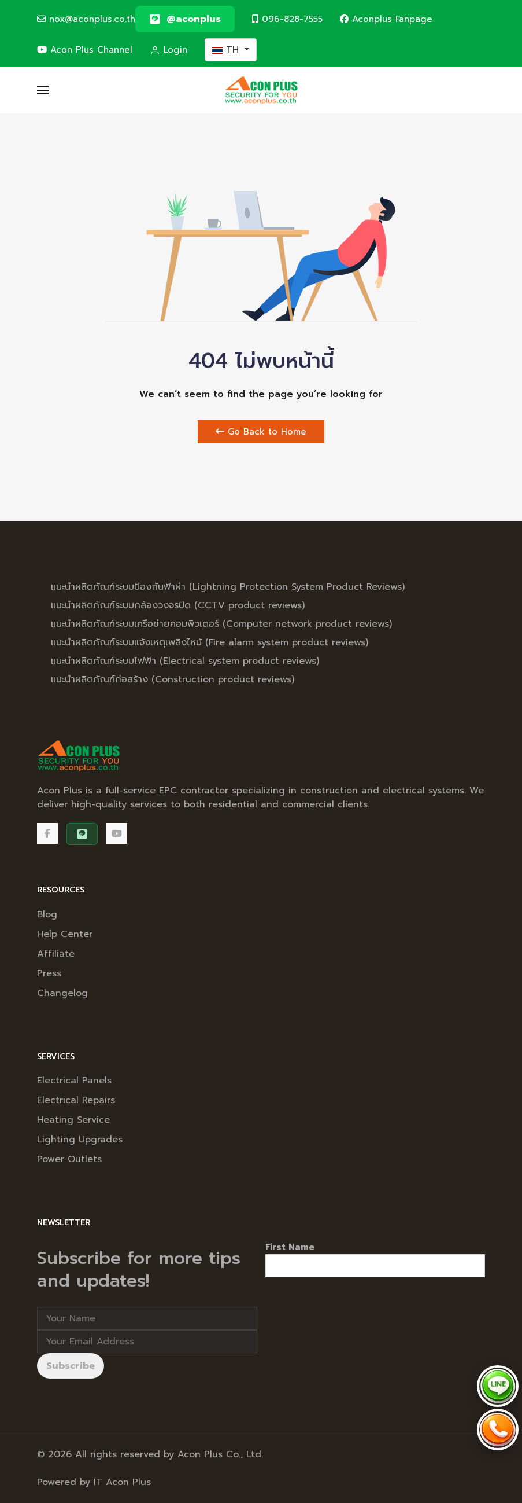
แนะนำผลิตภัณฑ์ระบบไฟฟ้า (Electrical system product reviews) (185, 661)
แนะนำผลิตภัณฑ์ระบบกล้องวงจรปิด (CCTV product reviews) (178, 605)
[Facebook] (47, 833)
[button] (43, 90)
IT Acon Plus (122, 1482)
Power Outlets (69, 1159)
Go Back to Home (261, 431)
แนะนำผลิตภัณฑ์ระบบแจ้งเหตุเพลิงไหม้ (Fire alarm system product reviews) (209, 642)
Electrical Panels (74, 1080)
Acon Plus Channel (84, 49)
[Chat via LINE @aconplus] (497, 1386)
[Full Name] (147, 1318)
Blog (47, 914)
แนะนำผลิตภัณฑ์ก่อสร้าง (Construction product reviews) (172, 679)
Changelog (62, 993)
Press (49, 973)
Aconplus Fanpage (386, 18)
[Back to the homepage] (261, 90)
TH (227, 50)
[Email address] (147, 1341)
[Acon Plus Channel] (116, 833)
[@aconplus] (185, 19)
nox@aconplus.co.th (86, 18)
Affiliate (56, 954)
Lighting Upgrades (80, 1139)
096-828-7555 (287, 18)
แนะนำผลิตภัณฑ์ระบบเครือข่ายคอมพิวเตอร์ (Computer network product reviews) (221, 624)
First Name (289, 1247)
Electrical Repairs (76, 1100)
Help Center (64, 934)
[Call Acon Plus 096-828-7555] (497, 1429)
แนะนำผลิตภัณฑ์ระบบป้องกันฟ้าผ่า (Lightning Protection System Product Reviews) (228, 587)
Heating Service (73, 1120)
